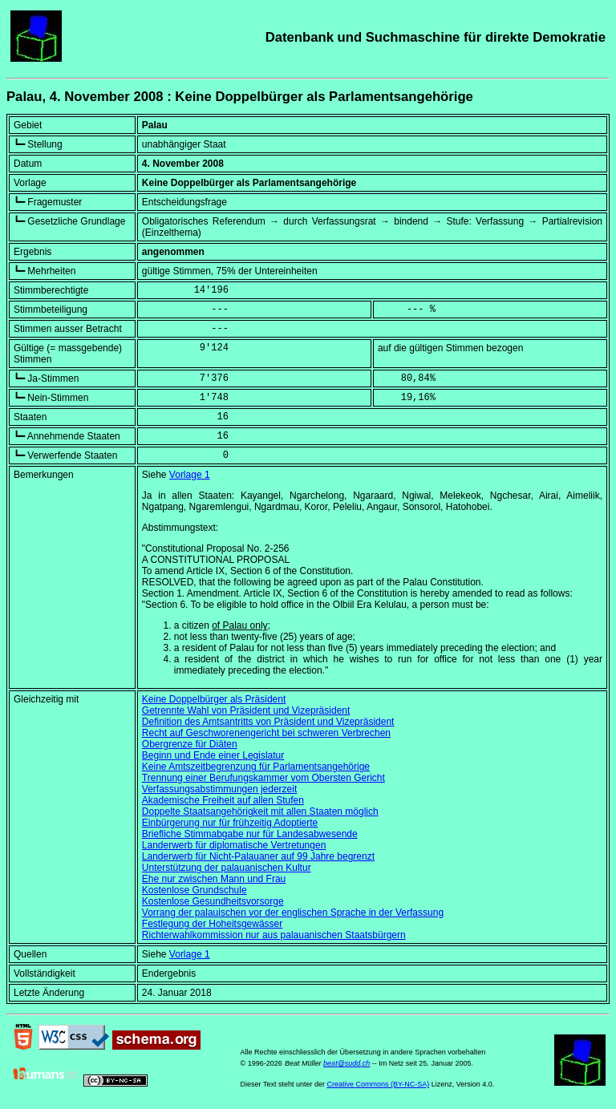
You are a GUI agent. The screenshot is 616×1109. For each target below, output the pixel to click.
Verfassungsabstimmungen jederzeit (219, 789)
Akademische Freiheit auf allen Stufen (223, 800)
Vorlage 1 (189, 474)
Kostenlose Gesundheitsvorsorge (213, 901)
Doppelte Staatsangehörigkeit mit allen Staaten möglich (260, 811)
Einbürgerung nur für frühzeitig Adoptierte (230, 822)
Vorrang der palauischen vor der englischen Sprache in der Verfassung (293, 912)
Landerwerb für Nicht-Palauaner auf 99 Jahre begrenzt (258, 856)
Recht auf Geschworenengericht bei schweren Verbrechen (266, 733)
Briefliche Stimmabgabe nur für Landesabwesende (250, 834)
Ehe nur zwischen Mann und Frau (214, 878)
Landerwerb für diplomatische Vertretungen (234, 845)
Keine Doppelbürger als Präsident (214, 699)
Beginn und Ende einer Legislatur (213, 755)
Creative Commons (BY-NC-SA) (377, 1084)
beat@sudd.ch (346, 1063)
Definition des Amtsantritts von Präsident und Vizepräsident (268, 721)
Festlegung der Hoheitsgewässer (212, 923)
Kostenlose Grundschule (194, 890)
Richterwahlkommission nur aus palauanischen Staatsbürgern (274, 935)
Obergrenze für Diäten (189, 744)
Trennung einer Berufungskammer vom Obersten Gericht (263, 777)
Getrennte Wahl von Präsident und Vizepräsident (246, 710)
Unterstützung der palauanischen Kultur (226, 867)
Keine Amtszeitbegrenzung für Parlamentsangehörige (256, 766)
